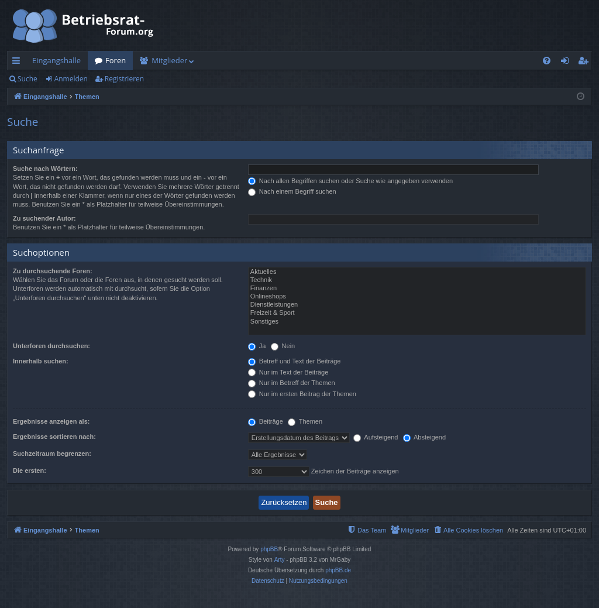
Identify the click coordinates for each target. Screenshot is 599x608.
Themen (305, 421)
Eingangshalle (56, 60)
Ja (257, 345)
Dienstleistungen (417, 305)
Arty (279, 560)
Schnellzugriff (18, 62)
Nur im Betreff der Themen (291, 382)
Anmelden (71, 79)
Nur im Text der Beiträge (288, 372)
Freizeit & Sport (417, 313)
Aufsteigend (375, 437)
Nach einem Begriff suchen (292, 191)
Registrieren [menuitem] (585, 62)
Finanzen (417, 288)
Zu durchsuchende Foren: (52, 270)
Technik (417, 280)
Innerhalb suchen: (40, 361)
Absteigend (424, 437)
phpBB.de (338, 570)
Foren (115, 60)
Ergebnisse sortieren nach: (54, 436)
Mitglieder (169, 60)
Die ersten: (29, 470)
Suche (27, 79)
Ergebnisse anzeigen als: (51, 421)
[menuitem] (547, 60)
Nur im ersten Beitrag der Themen (302, 393)
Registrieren (124, 79)
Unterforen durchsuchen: (51, 345)
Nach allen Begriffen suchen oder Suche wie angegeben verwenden (350, 180)
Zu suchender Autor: (44, 218)
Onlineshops (417, 297)
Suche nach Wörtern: (45, 168)
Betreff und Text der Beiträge (294, 361)
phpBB (269, 549)
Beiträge (265, 421)
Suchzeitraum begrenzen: (52, 453)
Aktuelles (417, 272)
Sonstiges (417, 322)
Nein (283, 345)
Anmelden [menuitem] (568, 62)
